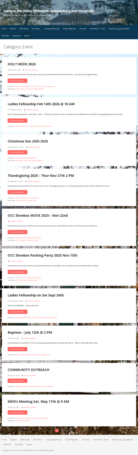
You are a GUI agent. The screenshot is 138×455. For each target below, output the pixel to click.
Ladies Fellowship (35, 126)
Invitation (27, 86)
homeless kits (23, 126)
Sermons (82, 28)
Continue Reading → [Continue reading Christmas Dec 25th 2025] (17, 152)
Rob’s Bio (5, 36)
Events (26, 36)
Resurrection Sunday (38, 86)
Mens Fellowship (31, 418)
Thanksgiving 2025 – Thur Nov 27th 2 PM (41, 175)
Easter (17, 86)
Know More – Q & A (97, 28)
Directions (17, 36)
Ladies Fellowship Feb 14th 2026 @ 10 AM (41, 104)
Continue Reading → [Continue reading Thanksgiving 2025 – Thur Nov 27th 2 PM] (17, 192)
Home (4, 28)
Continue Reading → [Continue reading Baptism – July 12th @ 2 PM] (17, 349)
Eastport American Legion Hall (26, 200)
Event (21, 86)
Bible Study (23, 28)
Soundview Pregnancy (39, 317)
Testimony (36, 355)
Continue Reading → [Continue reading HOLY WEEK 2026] (17, 81)
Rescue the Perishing (23, 421)
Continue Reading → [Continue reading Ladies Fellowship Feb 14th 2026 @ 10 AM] (17, 120)
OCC (17, 240)
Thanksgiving (23, 198)
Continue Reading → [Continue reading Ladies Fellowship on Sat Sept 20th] (17, 312)
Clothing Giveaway (21, 386)
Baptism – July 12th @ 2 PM (30, 332)
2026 (17, 89)
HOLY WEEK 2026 (22, 64)
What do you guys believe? (119, 28)
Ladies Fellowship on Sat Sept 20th (36, 295)
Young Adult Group (52, 28)
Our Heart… (36, 28)
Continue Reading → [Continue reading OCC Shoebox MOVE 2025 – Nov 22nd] (17, 232)
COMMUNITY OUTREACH (28, 369)
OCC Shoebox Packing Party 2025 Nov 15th (42, 255)
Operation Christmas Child (28, 240)
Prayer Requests (69, 28)
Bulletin (13, 28)
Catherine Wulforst (31, 70)
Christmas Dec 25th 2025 (28, 141)
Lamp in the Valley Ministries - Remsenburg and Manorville (49, 11)
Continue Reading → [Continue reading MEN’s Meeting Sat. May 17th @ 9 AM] (17, 412)
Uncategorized (50, 86)
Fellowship (19, 160)
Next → (79, 430)
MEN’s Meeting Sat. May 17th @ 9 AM (38, 401)
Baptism (17, 355)
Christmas (18, 158)
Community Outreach (29, 238)
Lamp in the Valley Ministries (34, 89)
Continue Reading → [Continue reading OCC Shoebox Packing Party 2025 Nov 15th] (17, 272)
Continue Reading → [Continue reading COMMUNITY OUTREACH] (17, 381)
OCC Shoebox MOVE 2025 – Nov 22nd (38, 215)
